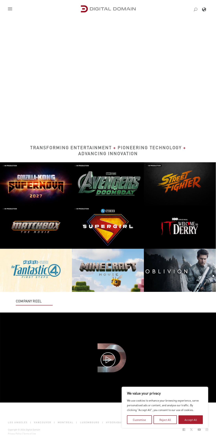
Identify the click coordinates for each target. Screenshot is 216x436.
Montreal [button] (66, 422)
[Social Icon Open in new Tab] (184, 429)
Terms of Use (29, 433)
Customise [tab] (139, 419)
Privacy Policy (14, 433)
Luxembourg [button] (89, 422)
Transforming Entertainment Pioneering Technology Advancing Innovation (108, 150)
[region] (165, 407)
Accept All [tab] (191, 419)
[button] (11, 9)
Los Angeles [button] (18, 422)
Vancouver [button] (42, 422)
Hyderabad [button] (114, 422)
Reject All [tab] (165, 419)
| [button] (30, 422)
